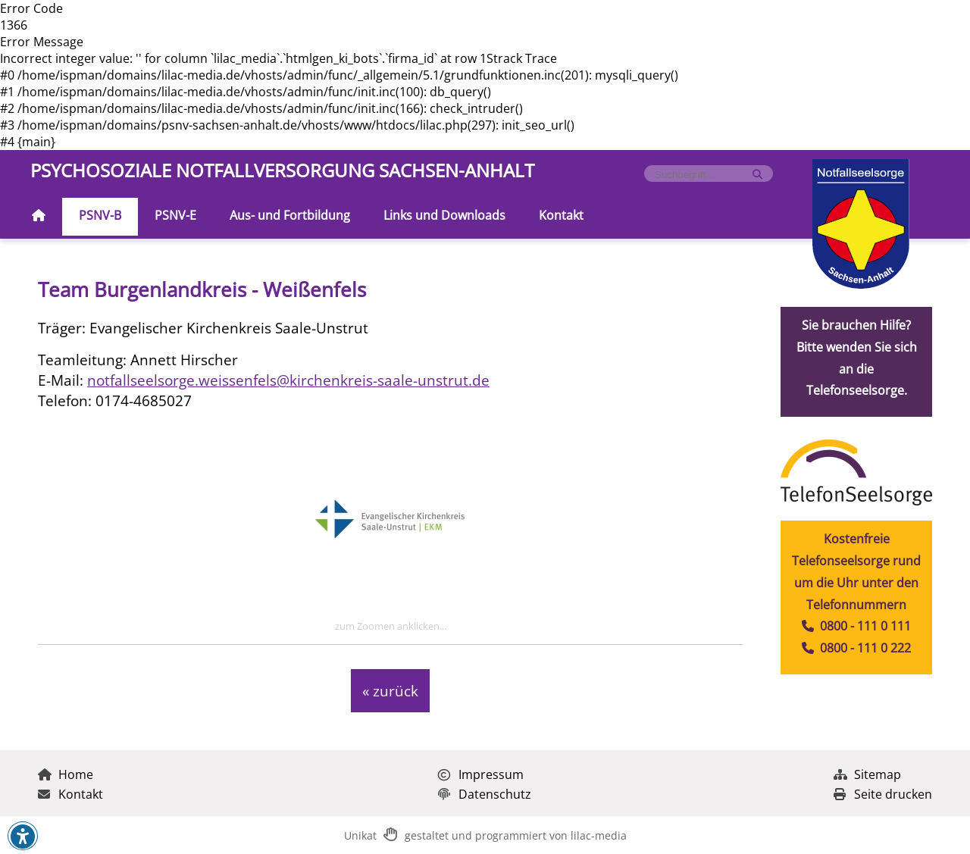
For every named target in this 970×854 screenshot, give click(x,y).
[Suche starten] (757, 175)
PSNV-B (100, 215)
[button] (23, 836)
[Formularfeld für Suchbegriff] (702, 174)
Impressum (481, 774)
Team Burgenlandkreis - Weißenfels (202, 290)
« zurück (390, 690)
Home (65, 774)
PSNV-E (175, 215)
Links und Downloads (444, 215)
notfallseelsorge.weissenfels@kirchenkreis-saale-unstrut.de (288, 380)
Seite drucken (883, 794)
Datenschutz (484, 794)
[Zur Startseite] (38, 217)
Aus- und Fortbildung (290, 215)
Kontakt (561, 215)
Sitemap (867, 774)
